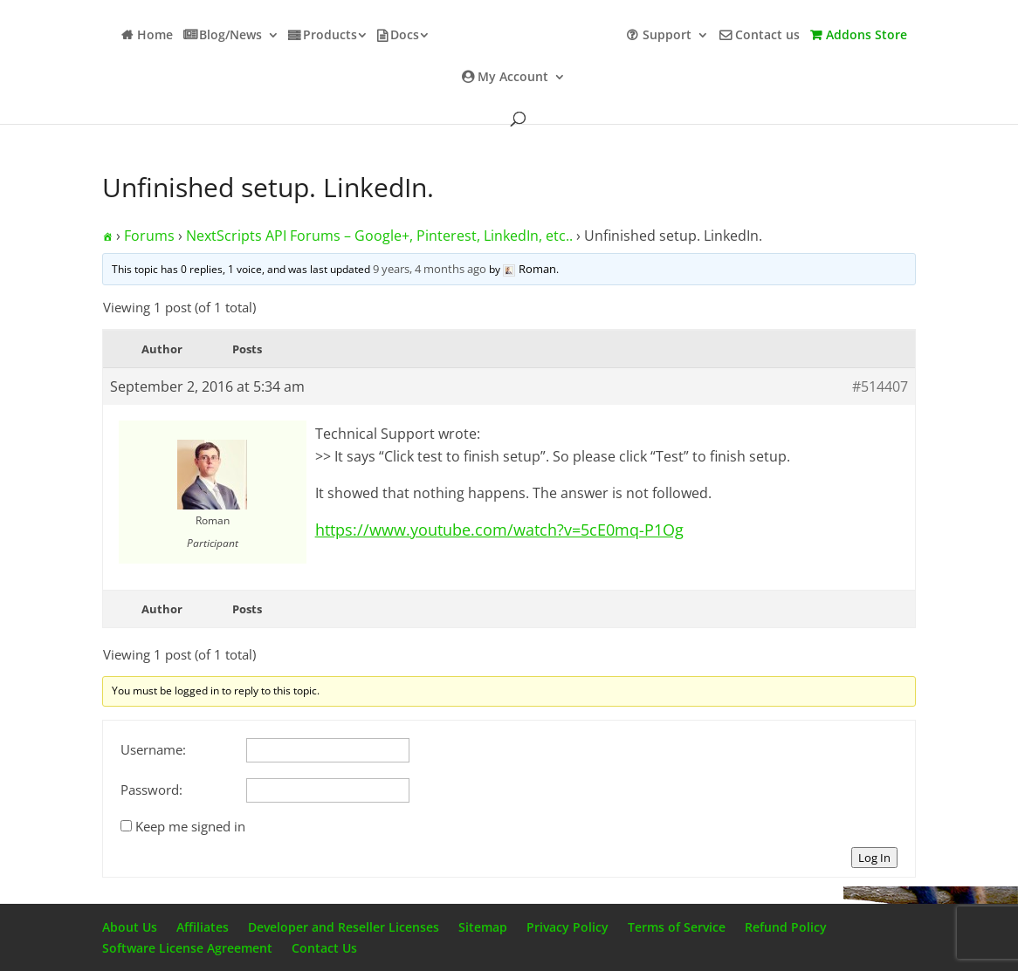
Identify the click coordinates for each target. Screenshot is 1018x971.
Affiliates (202, 927)
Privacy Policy (567, 927)
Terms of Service (677, 927)
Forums (149, 235)
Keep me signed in (190, 826)
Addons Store (866, 36)
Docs (404, 36)
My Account (513, 78)
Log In (874, 857)
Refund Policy (786, 927)
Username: (153, 749)
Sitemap (482, 927)
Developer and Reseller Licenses (343, 927)
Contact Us (324, 948)
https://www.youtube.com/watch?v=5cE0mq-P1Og (499, 529)
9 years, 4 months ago (429, 269)
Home (155, 36)
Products (330, 36)
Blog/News (230, 36)
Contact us (767, 36)
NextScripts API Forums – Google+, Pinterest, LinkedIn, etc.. (379, 235)
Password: (151, 789)
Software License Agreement (187, 948)
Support (667, 36)
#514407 (880, 386)
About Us (129, 927)
